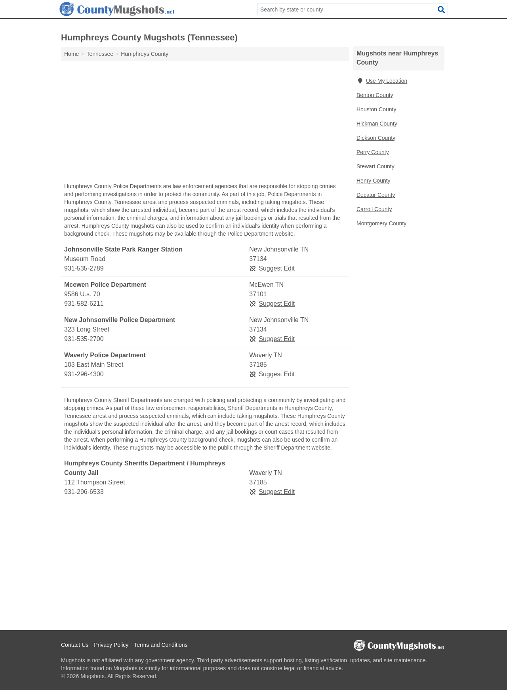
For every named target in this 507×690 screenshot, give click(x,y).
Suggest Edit (272, 268)
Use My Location (381, 81)
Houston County (376, 109)
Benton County (374, 95)
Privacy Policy (111, 645)
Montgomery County (381, 223)
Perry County (372, 152)
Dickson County (375, 138)
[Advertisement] (205, 123)
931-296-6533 (84, 491)
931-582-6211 (84, 303)
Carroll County (374, 209)
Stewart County (375, 166)
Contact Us (74, 645)
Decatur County (375, 195)
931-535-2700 (84, 338)
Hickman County (376, 123)
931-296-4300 (84, 374)
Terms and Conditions (160, 645)
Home (71, 54)
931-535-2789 (84, 268)
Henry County (373, 180)
